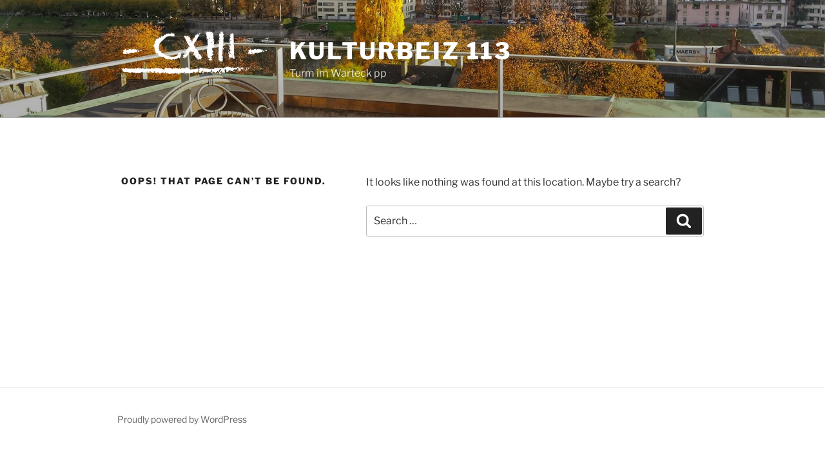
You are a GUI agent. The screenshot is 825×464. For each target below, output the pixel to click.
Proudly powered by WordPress (182, 419)
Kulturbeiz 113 (400, 51)
